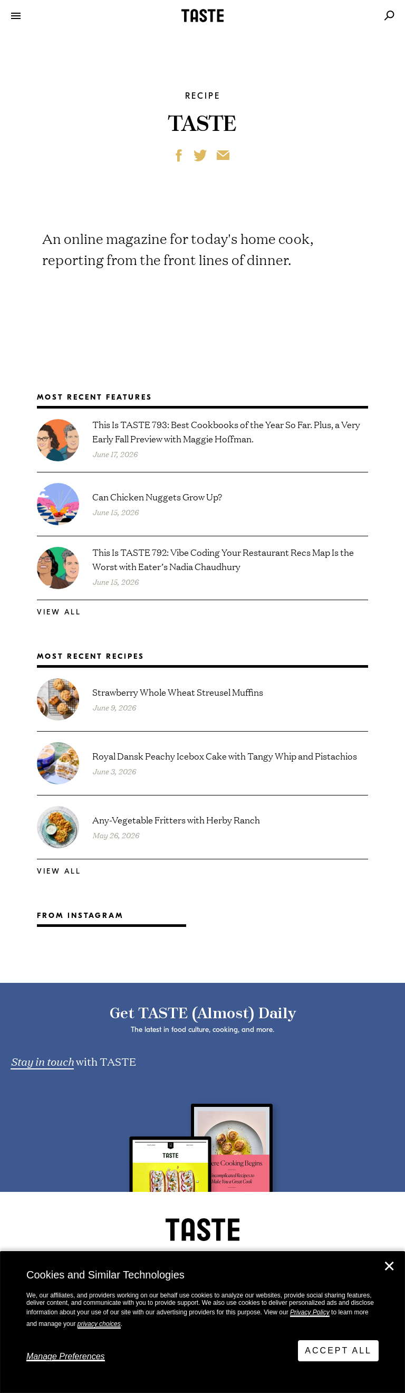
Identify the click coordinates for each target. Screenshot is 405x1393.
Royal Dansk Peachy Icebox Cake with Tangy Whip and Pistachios (224, 755)
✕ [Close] (389, 1266)
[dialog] (202, 1322)
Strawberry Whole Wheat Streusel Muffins (177, 691)
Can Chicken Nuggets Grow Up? (157, 496)
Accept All (338, 1350)
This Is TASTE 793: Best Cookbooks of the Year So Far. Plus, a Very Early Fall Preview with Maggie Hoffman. (226, 431)
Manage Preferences (65, 1356)
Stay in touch (42, 1061)
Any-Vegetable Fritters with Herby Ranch (176, 819)
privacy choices (99, 1324)
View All (59, 612)
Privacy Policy (310, 1312)
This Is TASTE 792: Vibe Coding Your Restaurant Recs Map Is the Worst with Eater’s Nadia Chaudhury (223, 559)
